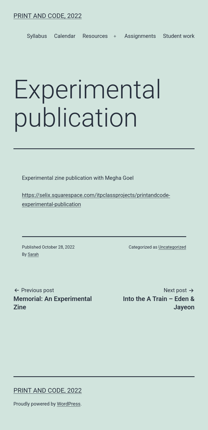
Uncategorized (172, 247)
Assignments (140, 36)
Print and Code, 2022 (47, 16)
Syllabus (37, 36)
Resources (95, 36)
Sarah (33, 254)
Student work (179, 36)
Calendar (64, 36)
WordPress (68, 404)
